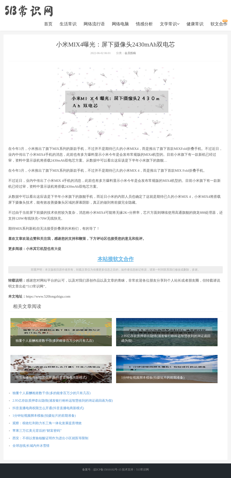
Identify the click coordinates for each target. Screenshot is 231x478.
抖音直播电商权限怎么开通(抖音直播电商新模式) (48, 408)
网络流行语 (94, 24)
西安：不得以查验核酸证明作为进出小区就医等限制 (50, 438)
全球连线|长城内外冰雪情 (30, 445)
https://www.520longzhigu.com (29, 11)
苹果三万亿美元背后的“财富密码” (36, 430)
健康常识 (194, 24)
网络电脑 (120, 24)
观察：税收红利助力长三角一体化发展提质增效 (47, 423)
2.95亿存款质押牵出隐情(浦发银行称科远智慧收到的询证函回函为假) (62, 400)
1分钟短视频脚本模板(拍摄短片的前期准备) (44, 415)
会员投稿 (130, 53)
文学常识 (169, 24)
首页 (48, 24)
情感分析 (144, 24)
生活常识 (68, 24)
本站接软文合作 (115, 259)
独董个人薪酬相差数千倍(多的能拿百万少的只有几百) (51, 393)
